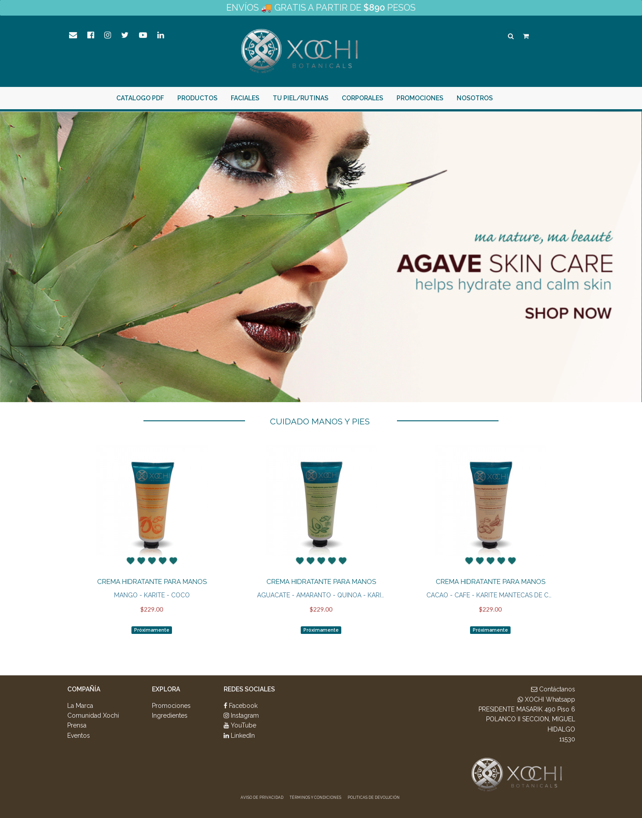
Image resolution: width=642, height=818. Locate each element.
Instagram (241, 715)
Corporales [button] (328, 98)
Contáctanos (553, 689)
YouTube (240, 725)
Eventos (78, 735)
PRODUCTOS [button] (163, 98)
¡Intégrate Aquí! (547, 98)
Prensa (76, 725)
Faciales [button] (210, 98)
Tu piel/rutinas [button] (266, 98)
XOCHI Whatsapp (546, 699)
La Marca (80, 705)
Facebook (241, 705)
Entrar (493, 98)
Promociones (385, 98)
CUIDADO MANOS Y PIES (320, 421)
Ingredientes (170, 715)
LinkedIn (239, 735)
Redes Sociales (249, 689)
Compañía (83, 689)
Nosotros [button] (440, 98)
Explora (166, 689)
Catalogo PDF (106, 98)
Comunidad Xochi (93, 715)
